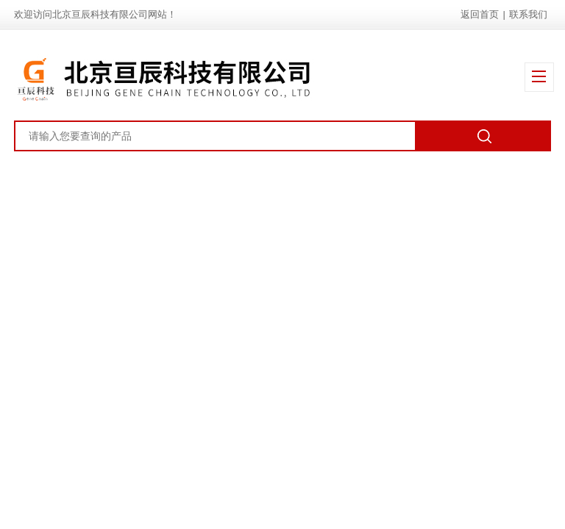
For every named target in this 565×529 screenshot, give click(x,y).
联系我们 (528, 14)
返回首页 (480, 14)
